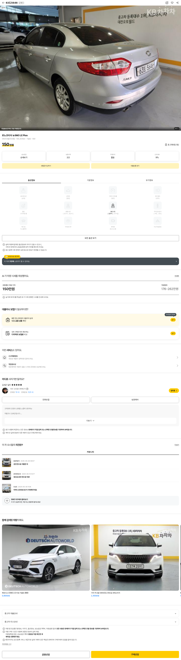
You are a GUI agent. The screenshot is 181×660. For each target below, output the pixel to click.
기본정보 (90, 180)
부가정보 (149, 180)
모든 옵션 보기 (90, 238)
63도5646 (15, 2)
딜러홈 (173, 391)
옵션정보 (31, 180)
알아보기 (90, 320)
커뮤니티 (90, 452)
